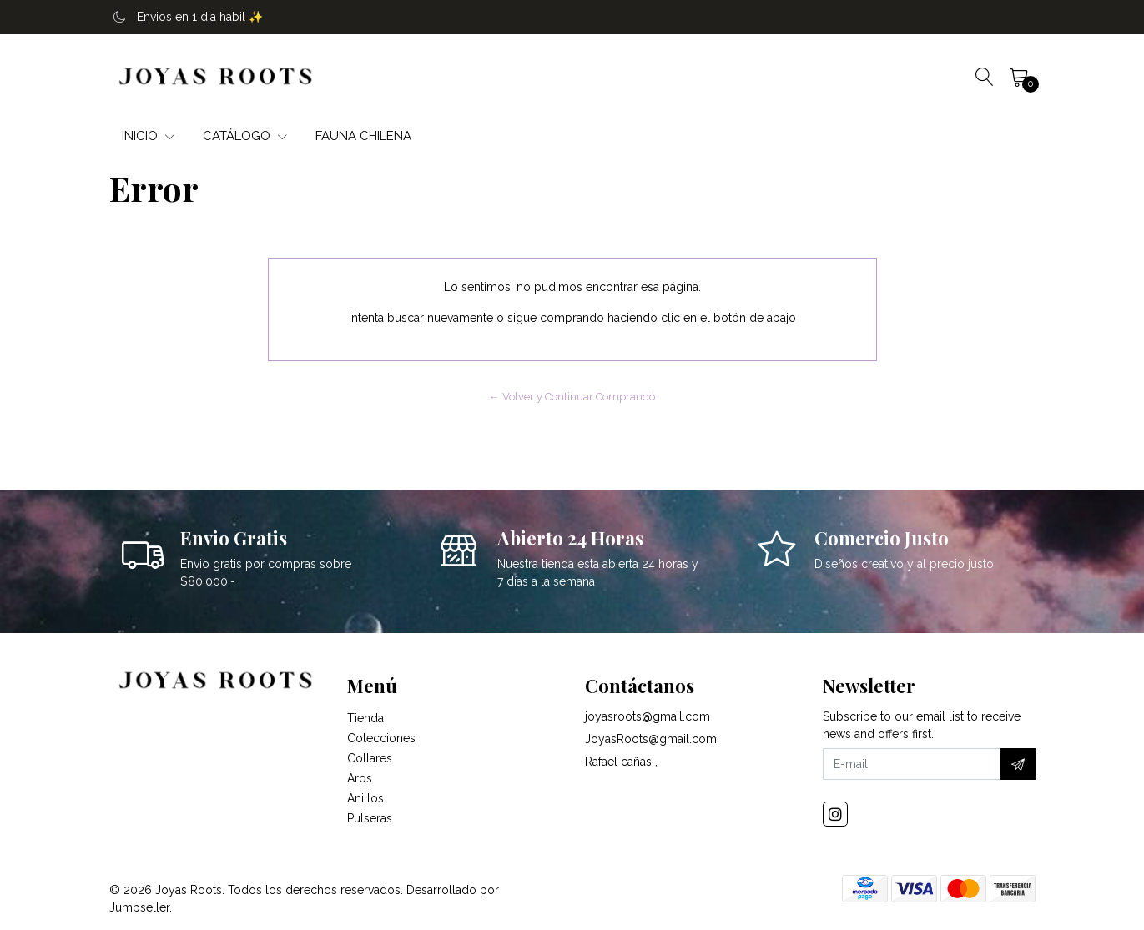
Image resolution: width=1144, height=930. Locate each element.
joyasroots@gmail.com (647, 716)
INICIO (148, 135)
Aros (359, 778)
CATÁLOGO (245, 135)
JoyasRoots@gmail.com (651, 739)
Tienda (365, 718)
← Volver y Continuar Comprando (572, 396)
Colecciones (381, 738)
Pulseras (369, 818)
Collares (369, 758)
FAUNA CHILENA (363, 135)
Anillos (365, 798)
